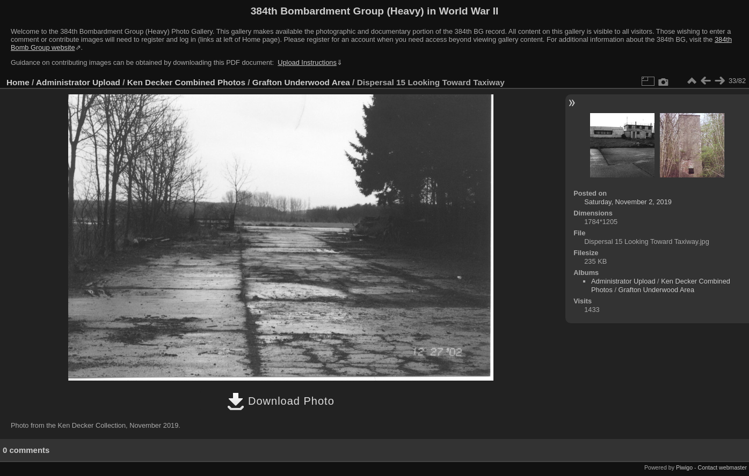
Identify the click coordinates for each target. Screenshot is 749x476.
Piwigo (684, 467)
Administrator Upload (78, 82)
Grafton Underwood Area (301, 82)
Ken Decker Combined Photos (186, 82)
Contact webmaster (722, 467)
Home (18, 82)
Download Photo (280, 401)
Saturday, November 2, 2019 (628, 202)
